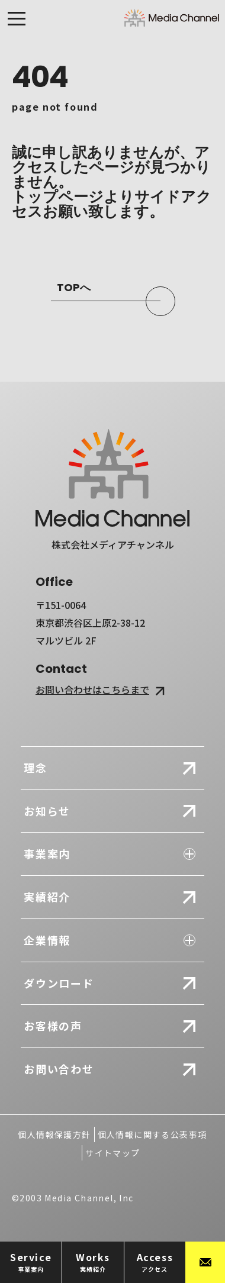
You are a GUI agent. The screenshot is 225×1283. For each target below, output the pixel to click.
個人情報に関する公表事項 (152, 1134)
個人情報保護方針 (54, 1134)
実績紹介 (47, 896)
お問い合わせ (59, 1068)
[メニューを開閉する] (16, 21)
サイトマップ (112, 1153)
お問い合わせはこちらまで (102, 689)
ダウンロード (59, 983)
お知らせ (47, 810)
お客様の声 (53, 1025)
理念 (35, 767)
